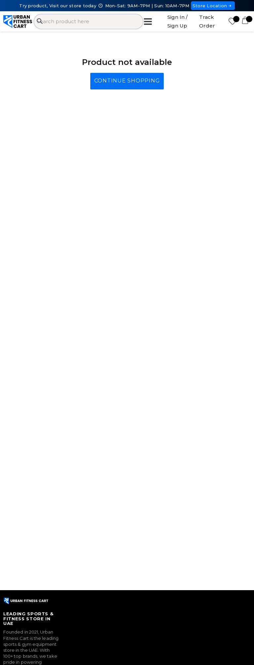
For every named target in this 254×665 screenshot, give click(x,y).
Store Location (212, 5)
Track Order (207, 21)
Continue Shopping (127, 80)
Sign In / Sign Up (177, 21)
